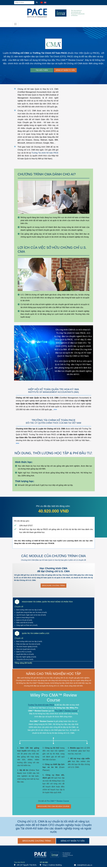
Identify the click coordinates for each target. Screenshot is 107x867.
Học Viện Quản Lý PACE (86, 53)
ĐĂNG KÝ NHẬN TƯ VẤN (65, 70)
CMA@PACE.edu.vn (84, 865)
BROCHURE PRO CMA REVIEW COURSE (53, 806)
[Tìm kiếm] (37, 2)
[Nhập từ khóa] (24, 2)
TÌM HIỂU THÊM (42, 70)
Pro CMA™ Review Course (70, 60)
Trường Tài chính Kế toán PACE (45, 153)
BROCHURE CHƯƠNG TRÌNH (53, 585)
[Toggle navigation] (15, 24)
